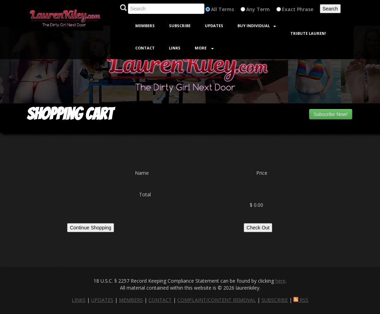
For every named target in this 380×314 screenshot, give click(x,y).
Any (250, 9)
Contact (145, 47)
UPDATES (102, 300)
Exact (289, 9)
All (214, 9)
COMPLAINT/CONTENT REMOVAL (216, 300)
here (280, 280)
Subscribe (180, 25)
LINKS (79, 300)
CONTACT (160, 300)
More (204, 47)
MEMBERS (131, 300)
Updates (214, 25)
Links (174, 47)
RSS (300, 300)
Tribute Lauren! (308, 33)
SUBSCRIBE (274, 300)
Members (145, 25)
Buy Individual (256, 25)
